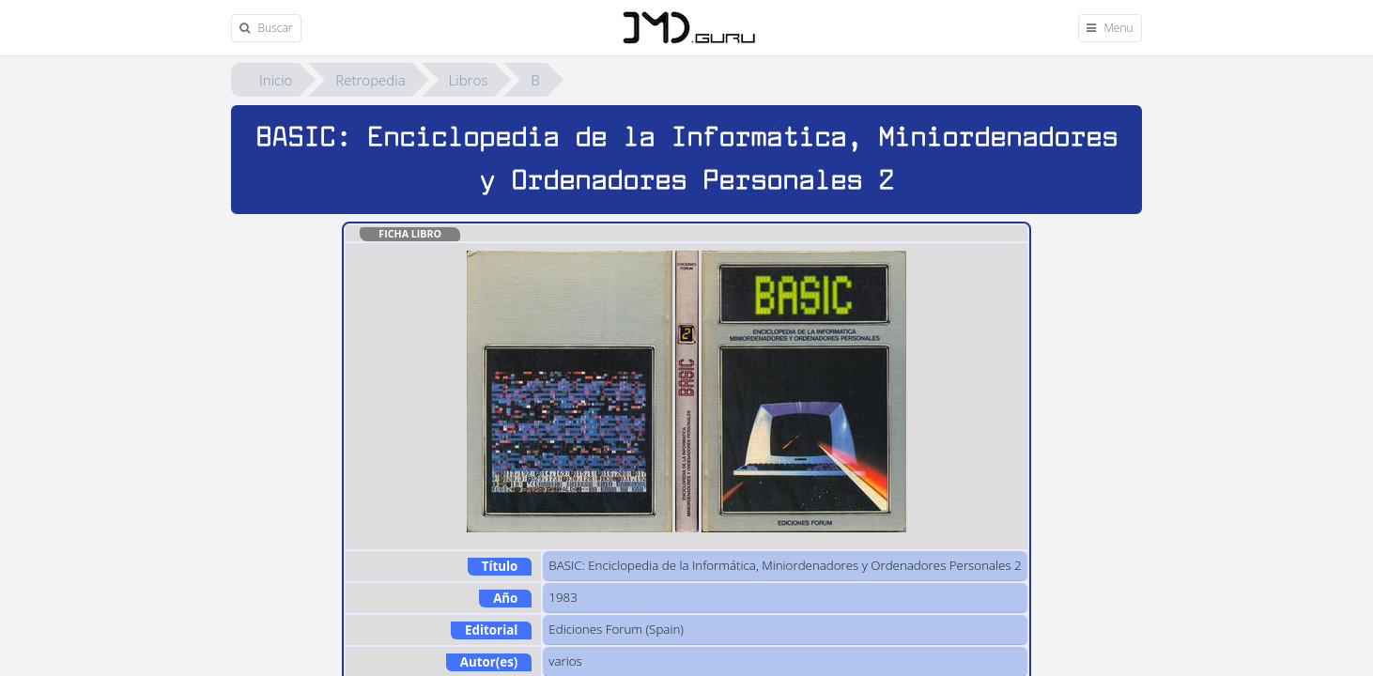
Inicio (275, 79)
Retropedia (370, 79)
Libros (468, 79)
